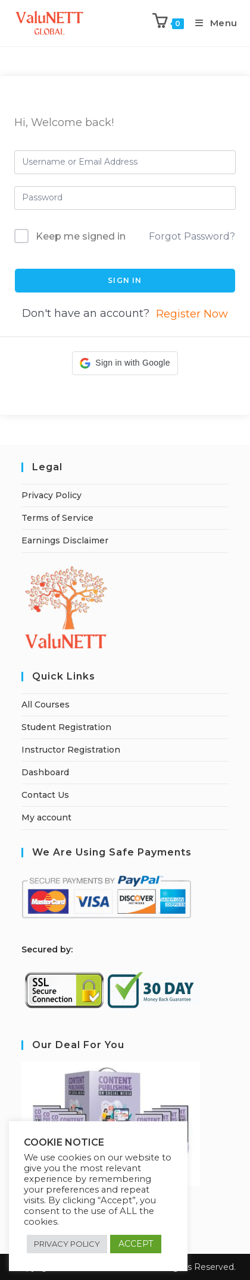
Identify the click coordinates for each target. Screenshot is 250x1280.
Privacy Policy (51, 495)
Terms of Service (57, 517)
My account (46, 817)
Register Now (192, 313)
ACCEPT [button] (135, 1243)
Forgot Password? (192, 236)
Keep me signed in (81, 236)
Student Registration (66, 727)
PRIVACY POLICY (67, 1243)
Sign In (125, 280)
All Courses (45, 704)
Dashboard (45, 772)
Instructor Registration (70, 749)
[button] (124, 363)
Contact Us (45, 795)
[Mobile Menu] (212, 23)
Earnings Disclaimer (64, 540)
